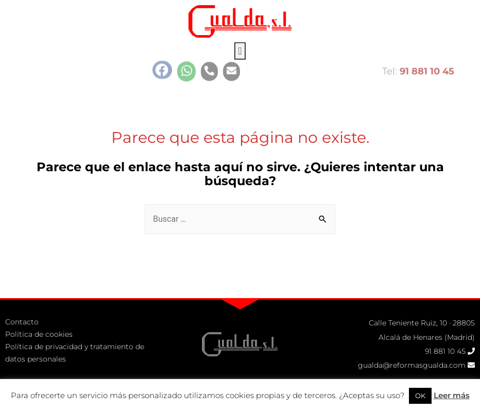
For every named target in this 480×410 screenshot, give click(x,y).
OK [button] (420, 395)
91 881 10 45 (445, 351)
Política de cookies (39, 334)
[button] (239, 44)
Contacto (22, 321)
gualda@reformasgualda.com (412, 365)
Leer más (452, 395)
